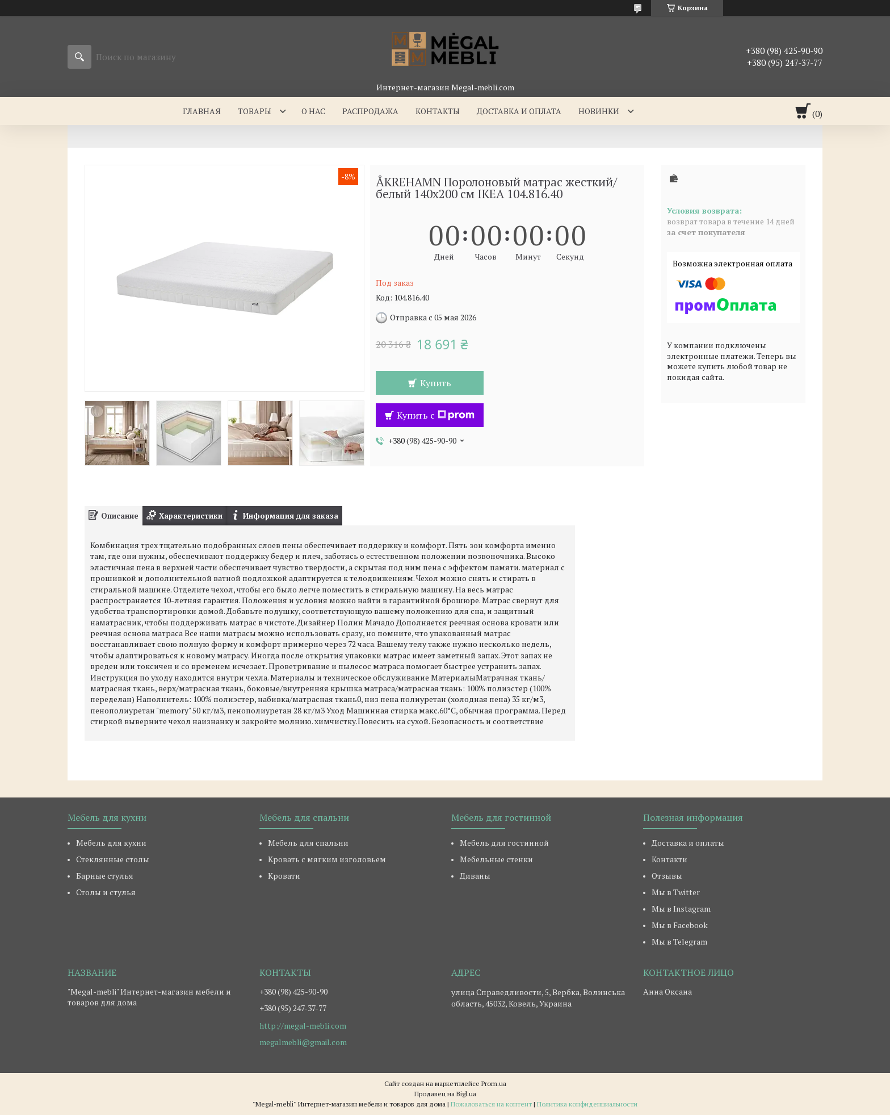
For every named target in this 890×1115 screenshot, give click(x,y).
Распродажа (370, 111)
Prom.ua (493, 1083)
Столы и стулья (106, 892)
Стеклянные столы (112, 859)
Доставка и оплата (519, 111)
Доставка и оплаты (688, 842)
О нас (313, 111)
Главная (202, 111)
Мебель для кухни (111, 842)
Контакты (437, 111)
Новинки (598, 111)
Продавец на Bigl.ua (445, 1093)
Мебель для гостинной (504, 842)
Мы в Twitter (676, 892)
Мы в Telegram (679, 941)
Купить (435, 383)
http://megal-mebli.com (302, 1026)
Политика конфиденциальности (587, 1104)
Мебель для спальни (308, 842)
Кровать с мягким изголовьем (327, 859)
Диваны (475, 875)
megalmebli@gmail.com (303, 1042)
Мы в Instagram (681, 908)
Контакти (669, 859)
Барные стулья (104, 875)
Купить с (436, 415)
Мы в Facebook (680, 925)
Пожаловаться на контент (491, 1104)
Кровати (284, 875)
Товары (254, 111)
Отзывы (667, 875)
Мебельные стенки (496, 859)
